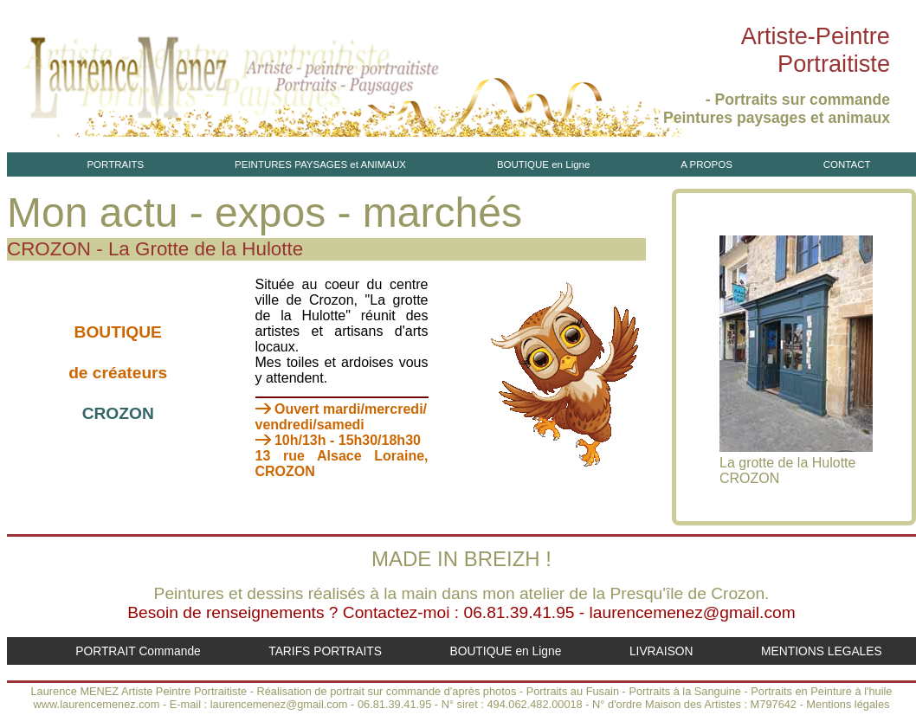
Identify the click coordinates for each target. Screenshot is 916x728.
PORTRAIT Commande (138, 651)
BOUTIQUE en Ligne (543, 164)
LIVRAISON (661, 651)
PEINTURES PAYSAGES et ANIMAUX (320, 164)
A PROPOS (706, 164)
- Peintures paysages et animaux (772, 117)
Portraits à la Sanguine (684, 691)
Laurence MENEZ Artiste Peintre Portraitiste (138, 691)
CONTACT (847, 164)
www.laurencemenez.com (97, 704)
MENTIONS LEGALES (821, 651)
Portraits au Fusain (572, 691)
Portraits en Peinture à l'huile (821, 691)
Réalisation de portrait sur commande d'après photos (387, 691)
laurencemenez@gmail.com (693, 612)
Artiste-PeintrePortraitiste (815, 50)
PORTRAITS (115, 164)
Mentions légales (847, 704)
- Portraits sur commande (798, 99)
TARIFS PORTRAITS (325, 651)
